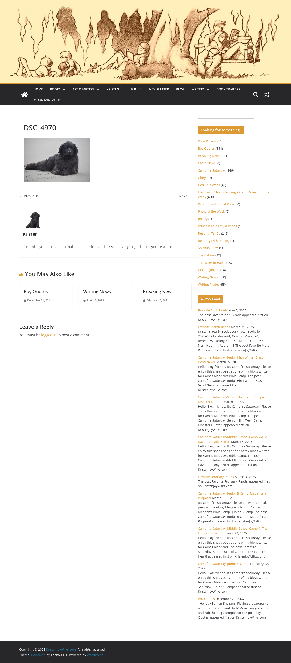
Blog (180, 89)
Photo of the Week (211, 211)
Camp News (207, 163)
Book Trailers (228, 89)
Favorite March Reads (214, 327)
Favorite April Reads (213, 310)
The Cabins (206, 255)
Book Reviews (208, 141)
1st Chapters (84, 89)
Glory (202, 178)
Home (38, 89)
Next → (185, 195)
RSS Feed (212, 299)
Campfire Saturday (212, 170)
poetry (203, 219)
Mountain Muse (46, 100)
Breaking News (158, 291)
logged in (48, 334)
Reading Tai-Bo (209, 233)
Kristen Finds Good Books (217, 204)
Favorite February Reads (216, 477)
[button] (63, 89)
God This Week (209, 185)
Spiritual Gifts (208, 248)
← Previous (29, 195)
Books (55, 89)
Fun (134, 89)
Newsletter (159, 89)
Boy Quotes (36, 291)
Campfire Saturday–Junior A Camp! (223, 564)
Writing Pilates (208, 284)
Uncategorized (208, 270)
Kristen (113, 89)
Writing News (97, 291)
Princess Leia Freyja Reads (217, 226)
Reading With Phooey (213, 241)
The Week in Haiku (211, 262)
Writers (198, 89)
